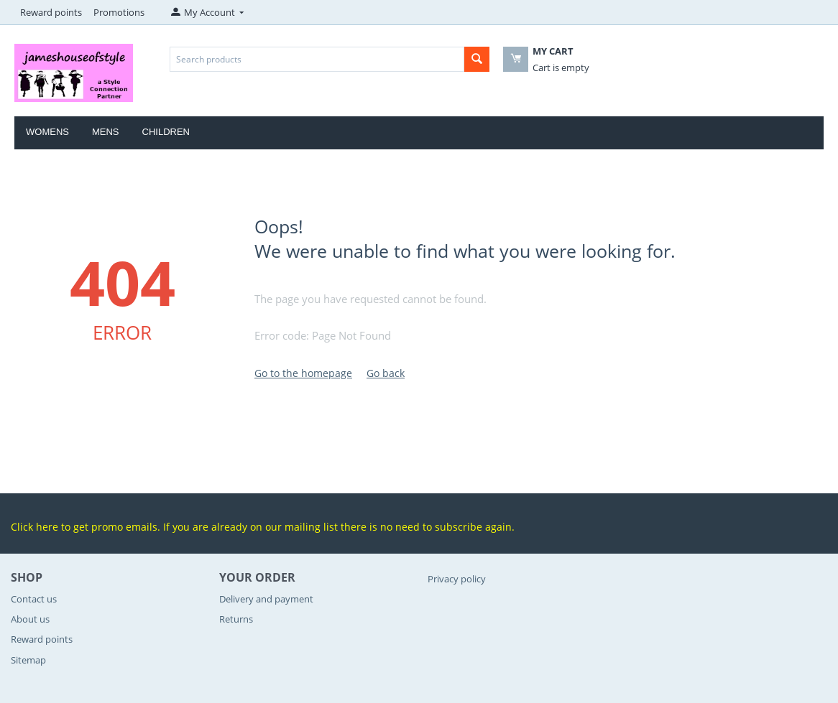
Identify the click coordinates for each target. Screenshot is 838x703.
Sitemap (28, 659)
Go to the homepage (303, 373)
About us (30, 619)
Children (166, 131)
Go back (386, 373)
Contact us (34, 598)
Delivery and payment (266, 598)
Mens (105, 131)
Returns (236, 619)
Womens (47, 131)
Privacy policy (457, 578)
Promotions (118, 12)
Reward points (51, 12)
